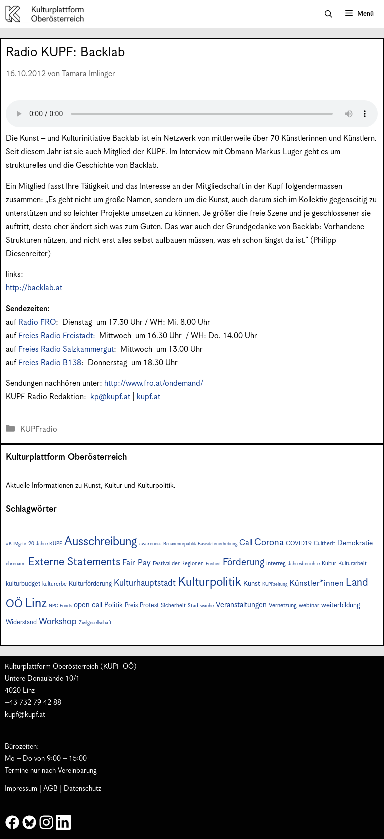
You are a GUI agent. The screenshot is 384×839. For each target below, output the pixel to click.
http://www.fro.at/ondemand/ (154, 383)
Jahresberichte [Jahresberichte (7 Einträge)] (304, 564)
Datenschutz (83, 789)
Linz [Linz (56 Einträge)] (36, 603)
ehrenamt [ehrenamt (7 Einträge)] (16, 564)
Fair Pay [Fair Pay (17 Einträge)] (136, 563)
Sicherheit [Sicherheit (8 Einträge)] (173, 605)
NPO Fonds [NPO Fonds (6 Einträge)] (60, 606)
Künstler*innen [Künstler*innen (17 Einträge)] (317, 583)
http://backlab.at (34, 288)
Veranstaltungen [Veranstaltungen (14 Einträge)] (241, 605)
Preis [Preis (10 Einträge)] (131, 605)
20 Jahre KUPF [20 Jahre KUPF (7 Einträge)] (45, 544)
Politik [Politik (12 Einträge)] (113, 605)
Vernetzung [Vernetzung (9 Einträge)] (283, 605)
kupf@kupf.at (25, 715)
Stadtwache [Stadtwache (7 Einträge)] (201, 606)
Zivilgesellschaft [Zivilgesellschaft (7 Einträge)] (95, 623)
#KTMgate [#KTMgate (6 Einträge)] (16, 544)
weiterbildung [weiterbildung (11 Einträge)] (341, 605)
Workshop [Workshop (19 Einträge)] (58, 622)
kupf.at (148, 397)
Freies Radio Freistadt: (58, 336)
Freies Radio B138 (50, 363)
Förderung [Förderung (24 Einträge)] (243, 562)
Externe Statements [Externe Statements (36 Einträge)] (74, 562)
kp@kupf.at (110, 397)
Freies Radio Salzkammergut (66, 349)
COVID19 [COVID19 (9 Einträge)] (299, 543)
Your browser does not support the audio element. (192, 113)
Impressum (21, 789)
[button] (328, 14)
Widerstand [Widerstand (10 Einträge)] (21, 622)
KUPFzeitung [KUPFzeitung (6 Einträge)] (275, 584)
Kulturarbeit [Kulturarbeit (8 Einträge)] (352, 563)
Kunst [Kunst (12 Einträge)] (252, 584)
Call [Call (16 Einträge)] (246, 543)
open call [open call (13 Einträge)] (88, 605)
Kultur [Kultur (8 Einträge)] (329, 563)
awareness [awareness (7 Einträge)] (151, 544)
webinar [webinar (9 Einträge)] (309, 605)
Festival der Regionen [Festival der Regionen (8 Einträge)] (178, 563)
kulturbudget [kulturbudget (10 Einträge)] (23, 584)
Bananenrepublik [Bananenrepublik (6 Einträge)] (180, 544)
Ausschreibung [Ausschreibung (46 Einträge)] (101, 542)
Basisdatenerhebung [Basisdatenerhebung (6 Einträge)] (218, 544)
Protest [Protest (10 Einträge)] (149, 605)
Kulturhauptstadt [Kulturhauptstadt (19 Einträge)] (145, 583)
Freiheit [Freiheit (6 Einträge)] (213, 564)
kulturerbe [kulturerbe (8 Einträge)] (54, 584)
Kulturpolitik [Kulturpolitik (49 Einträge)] (210, 582)
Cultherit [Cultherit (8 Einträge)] (325, 543)
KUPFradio (39, 429)
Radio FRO (37, 322)
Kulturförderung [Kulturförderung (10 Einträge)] (90, 584)
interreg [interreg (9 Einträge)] (276, 563)
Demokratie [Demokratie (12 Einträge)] (355, 543)
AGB (51, 789)
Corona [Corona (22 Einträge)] (269, 542)
